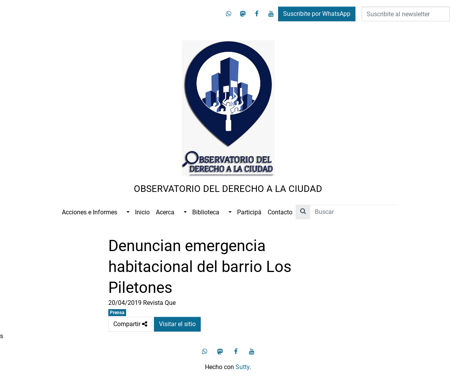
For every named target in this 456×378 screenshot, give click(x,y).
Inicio (142, 212)
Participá (249, 212)
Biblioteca (205, 212)
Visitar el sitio (177, 324)
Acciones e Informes (89, 212)
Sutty (242, 367)
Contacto (280, 212)
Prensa (117, 312)
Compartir (130, 324)
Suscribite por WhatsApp (316, 13)
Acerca (165, 212)
